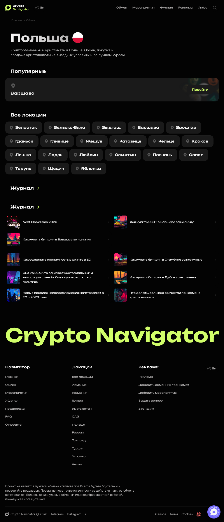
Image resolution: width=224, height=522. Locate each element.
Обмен (30, 20)
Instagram (74, 514)
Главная (16, 20)
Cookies (187, 514)
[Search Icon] (215, 8)
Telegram (57, 514)
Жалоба (160, 514)
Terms (174, 514)
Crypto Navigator (112, 335)
